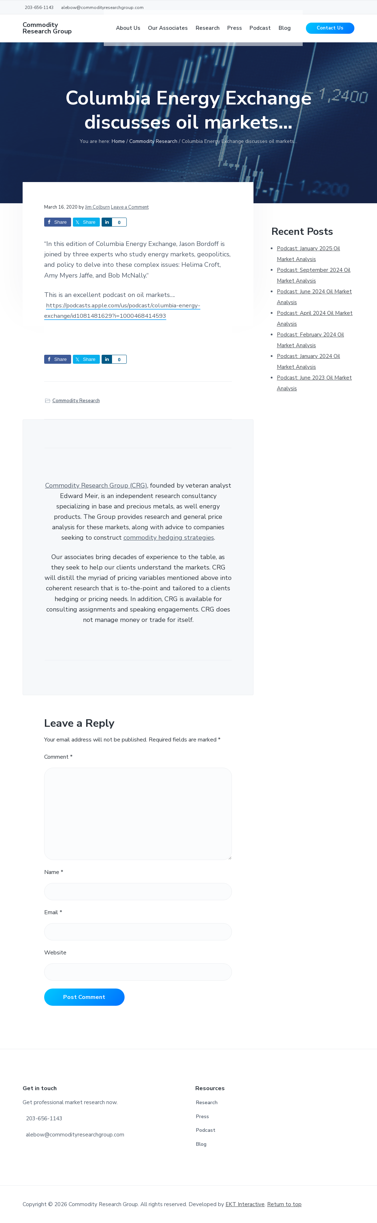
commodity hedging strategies (169, 537)
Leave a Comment (130, 207)
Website (55, 953)
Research (207, 1102)
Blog (201, 1144)
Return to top (284, 1204)
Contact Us (330, 32)
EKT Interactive (245, 1204)
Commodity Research (76, 400)
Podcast (205, 1130)
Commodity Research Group (47, 32)
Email (53, 912)
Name (53, 872)
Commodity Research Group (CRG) (96, 485)
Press (202, 1116)
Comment (58, 757)
